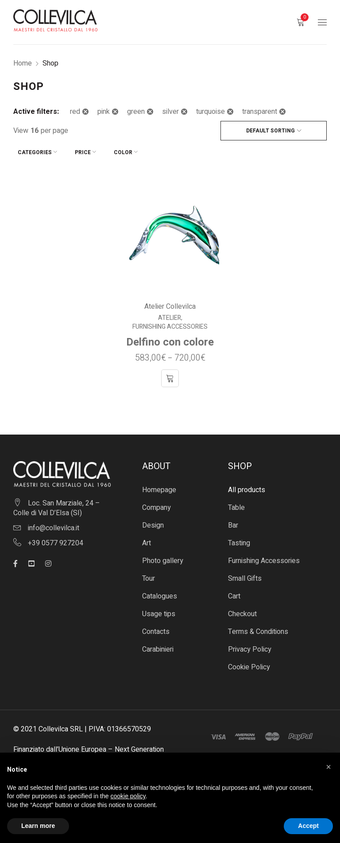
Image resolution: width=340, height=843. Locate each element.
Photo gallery (162, 556)
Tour (148, 574)
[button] (328, 767)
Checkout (242, 609)
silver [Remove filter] (170, 111)
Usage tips (158, 609)
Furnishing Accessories (170, 322)
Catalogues (159, 592)
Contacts (156, 627)
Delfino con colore (170, 338)
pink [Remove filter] (103, 111)
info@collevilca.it (53, 523)
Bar (233, 521)
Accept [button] (308, 825)
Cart (234, 592)
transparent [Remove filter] (259, 111)
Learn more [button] (38, 825)
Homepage (159, 485)
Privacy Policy (249, 645)
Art (146, 539)
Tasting (239, 539)
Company (156, 503)
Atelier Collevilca (170, 302)
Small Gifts (245, 574)
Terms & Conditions (258, 627)
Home (22, 63)
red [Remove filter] (75, 111)
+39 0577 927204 (55, 538)
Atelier (169, 313)
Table (236, 503)
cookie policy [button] (127, 796)
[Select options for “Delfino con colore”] (170, 373)
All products (246, 485)
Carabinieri (158, 645)
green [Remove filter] (136, 111)
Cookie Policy (249, 663)
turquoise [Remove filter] (210, 111)
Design (153, 521)
